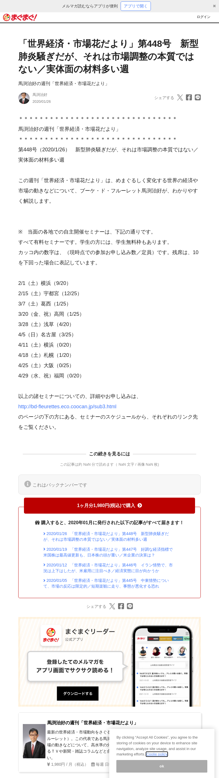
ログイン (203, 17)
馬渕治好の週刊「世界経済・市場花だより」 (64, 83)
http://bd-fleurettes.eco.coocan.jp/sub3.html (67, 406)
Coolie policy (156, 759)
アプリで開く (136, 6)
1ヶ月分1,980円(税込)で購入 (109, 505)
